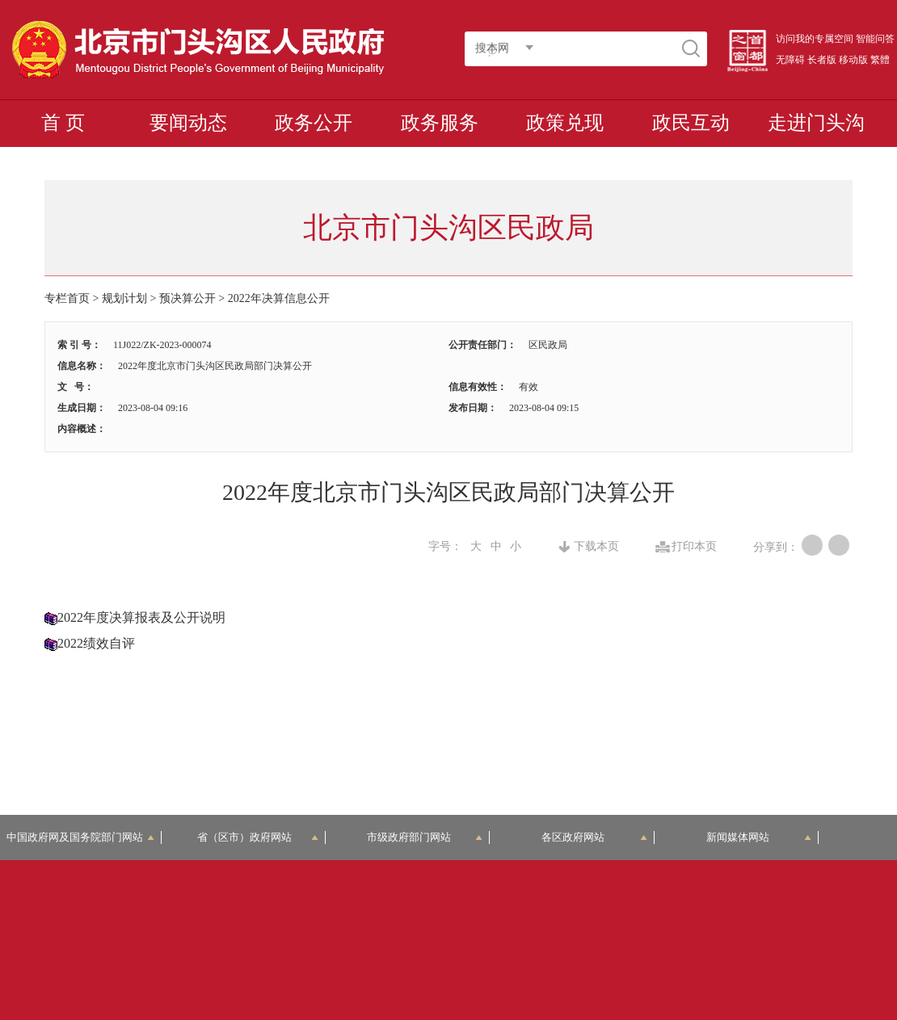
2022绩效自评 (96, 643)
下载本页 (596, 546)
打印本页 (694, 546)
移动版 (853, 59)
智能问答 (875, 38)
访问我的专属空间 (814, 38)
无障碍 (790, 59)
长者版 (821, 59)
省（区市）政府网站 (257, 837)
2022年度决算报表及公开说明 (141, 617)
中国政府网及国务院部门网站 (80, 837)
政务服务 (439, 122)
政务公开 (313, 122)
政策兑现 (565, 122)
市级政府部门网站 (424, 837)
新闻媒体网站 (758, 837)
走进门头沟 (816, 122)
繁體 (880, 59)
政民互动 (691, 122)
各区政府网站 (593, 837)
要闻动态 (188, 122)
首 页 (63, 122)
